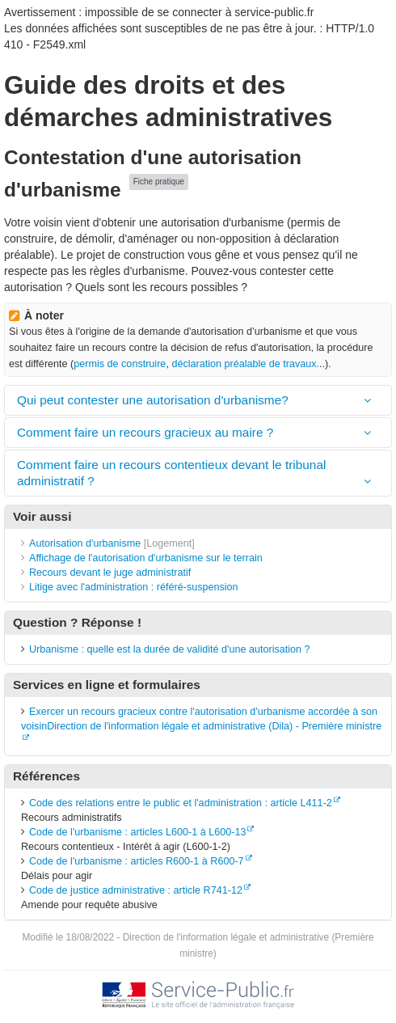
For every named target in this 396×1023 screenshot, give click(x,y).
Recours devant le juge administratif (110, 572)
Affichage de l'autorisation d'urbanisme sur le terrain (146, 558)
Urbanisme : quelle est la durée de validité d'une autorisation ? (169, 649)
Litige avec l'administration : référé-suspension (133, 587)
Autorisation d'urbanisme (85, 543)
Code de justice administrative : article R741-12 (135, 890)
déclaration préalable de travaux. (245, 364)
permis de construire (120, 364)
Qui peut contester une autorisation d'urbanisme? (153, 400)
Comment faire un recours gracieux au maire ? (145, 432)
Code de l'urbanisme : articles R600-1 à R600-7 (136, 861)
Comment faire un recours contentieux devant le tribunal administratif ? (171, 473)
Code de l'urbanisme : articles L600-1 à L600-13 (137, 832)
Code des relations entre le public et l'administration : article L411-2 (180, 803)
